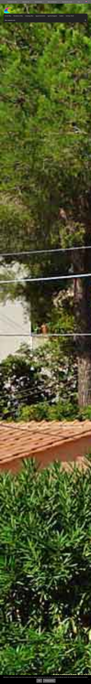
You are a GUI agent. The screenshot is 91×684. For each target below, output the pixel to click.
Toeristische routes (69, 2)
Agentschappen (52, 16)
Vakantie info (27, 2)
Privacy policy (49, 681)
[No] (89, 679)
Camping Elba (29, 16)
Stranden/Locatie (13, 2)
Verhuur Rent (70, 16)
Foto (81, 2)
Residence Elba (18, 16)
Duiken (61, 16)
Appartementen (40, 16)
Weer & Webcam (54, 2)
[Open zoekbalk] (85, 20)
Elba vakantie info (10, 20)
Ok (39, 681)
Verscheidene (40, 2)
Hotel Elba (8, 16)
